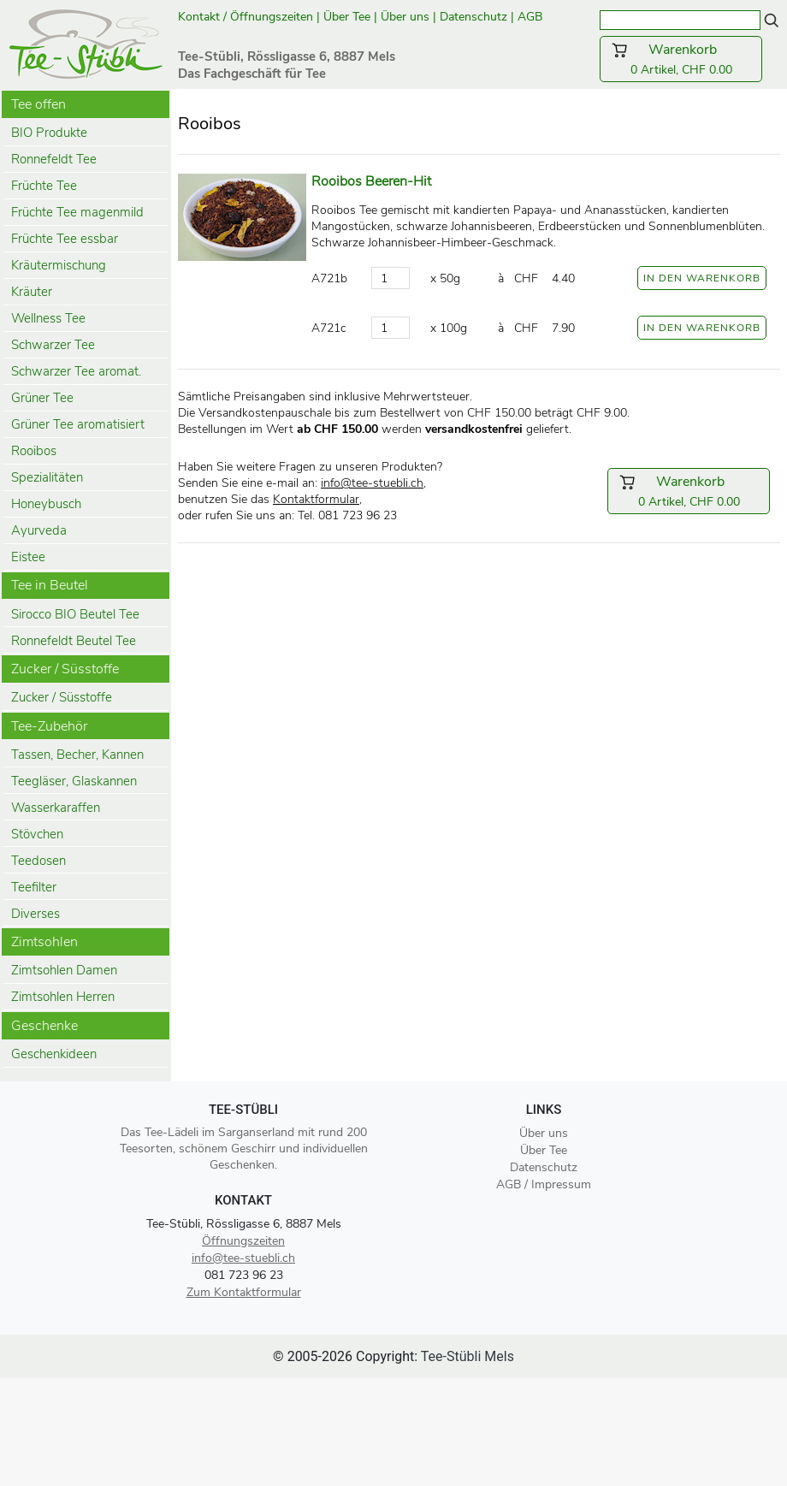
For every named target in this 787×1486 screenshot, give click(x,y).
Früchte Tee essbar (64, 238)
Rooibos (33, 450)
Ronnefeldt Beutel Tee (73, 640)
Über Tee (346, 17)
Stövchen (37, 834)
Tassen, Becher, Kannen (77, 754)
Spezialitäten (47, 477)
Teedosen (38, 860)
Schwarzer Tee (53, 344)
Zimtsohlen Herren (63, 996)
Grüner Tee (42, 397)
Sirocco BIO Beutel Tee (75, 614)
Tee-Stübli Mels (467, 1356)
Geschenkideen (54, 1054)
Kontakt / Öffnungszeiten (245, 17)
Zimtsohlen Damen (64, 970)
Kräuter (31, 291)
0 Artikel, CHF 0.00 (681, 59)
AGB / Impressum (543, 1184)
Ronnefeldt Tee (54, 159)
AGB (532, 17)
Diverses (35, 913)
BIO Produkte (49, 132)
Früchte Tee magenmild (77, 212)
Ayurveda (39, 530)
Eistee (28, 556)
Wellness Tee (48, 318)
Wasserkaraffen (55, 807)
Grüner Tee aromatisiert (78, 424)
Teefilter (33, 887)
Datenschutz (473, 17)
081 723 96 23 (243, 1275)
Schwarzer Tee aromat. (76, 371)
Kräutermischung (58, 265)
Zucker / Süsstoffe (61, 697)
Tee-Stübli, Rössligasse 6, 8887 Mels (243, 1224)
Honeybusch (46, 503)
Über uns (405, 17)
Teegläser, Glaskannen (74, 781)
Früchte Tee (44, 185)
